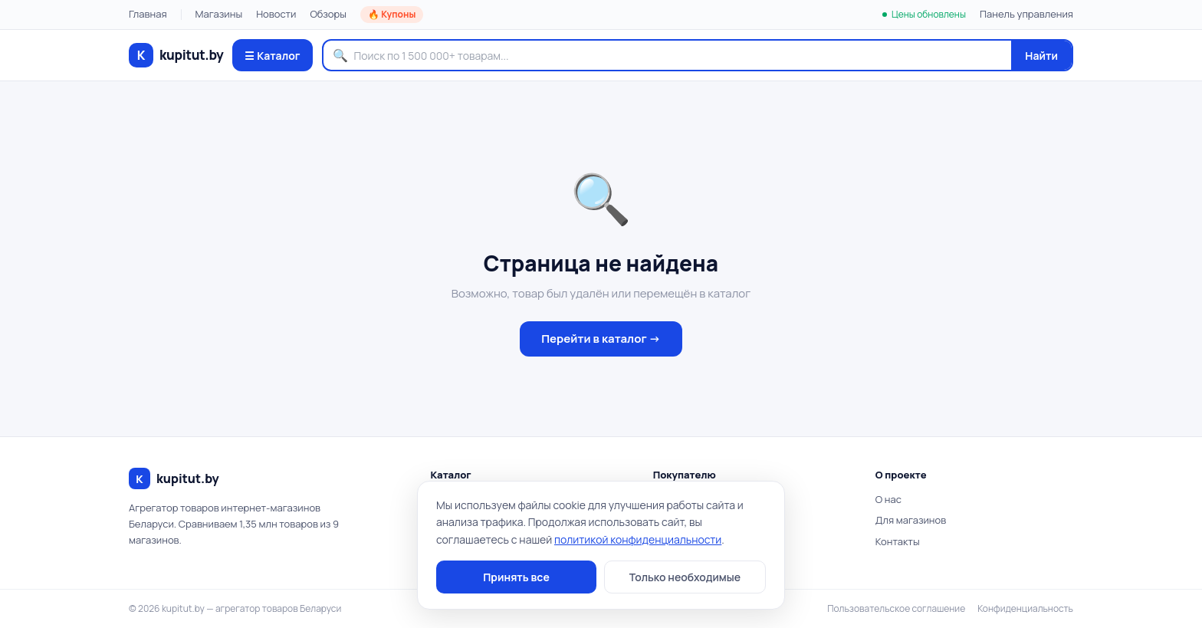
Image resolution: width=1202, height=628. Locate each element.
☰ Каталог (272, 55)
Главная (148, 14)
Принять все (516, 577)
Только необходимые (685, 577)
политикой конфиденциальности (637, 539)
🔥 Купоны (391, 14)
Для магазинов (910, 520)
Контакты (897, 541)
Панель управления (1026, 14)
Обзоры (328, 14)
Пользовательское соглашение (896, 608)
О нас (888, 499)
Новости (276, 14)
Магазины (219, 14)
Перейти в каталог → (601, 338)
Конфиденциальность (1025, 608)
